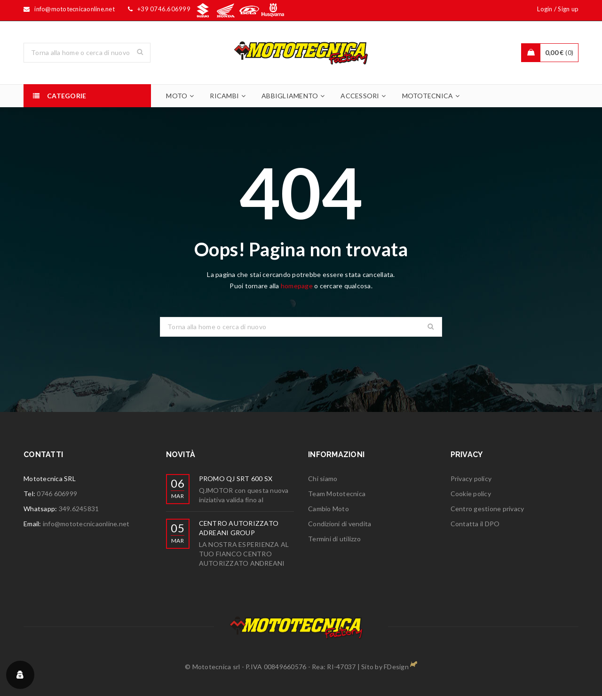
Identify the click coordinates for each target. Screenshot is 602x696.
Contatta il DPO (475, 524)
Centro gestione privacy (487, 509)
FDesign (396, 667)
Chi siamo (322, 478)
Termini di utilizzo (334, 539)
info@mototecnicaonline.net (86, 524)
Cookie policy (471, 494)
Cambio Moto (328, 509)
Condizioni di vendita (339, 524)
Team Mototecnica (336, 494)
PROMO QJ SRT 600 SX (236, 478)
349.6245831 (79, 509)
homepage (297, 286)
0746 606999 (57, 494)
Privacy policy (471, 478)
